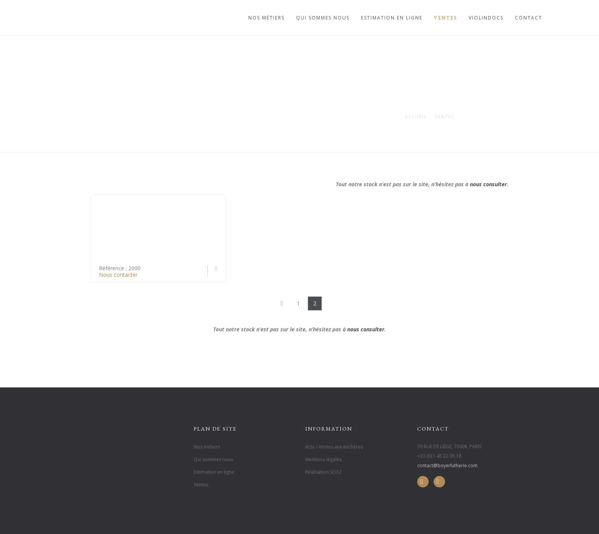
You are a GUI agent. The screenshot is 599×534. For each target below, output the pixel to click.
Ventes (445, 18)
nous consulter (488, 184)
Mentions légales (323, 459)
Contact (528, 18)
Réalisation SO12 (323, 472)
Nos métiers (266, 18)
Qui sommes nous (323, 18)
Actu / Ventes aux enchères (334, 447)
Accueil (416, 116)
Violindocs (486, 18)
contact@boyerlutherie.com (447, 465)
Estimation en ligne (392, 18)
